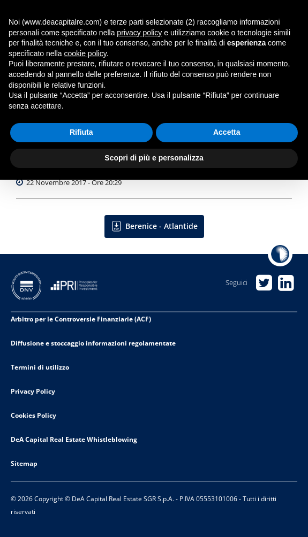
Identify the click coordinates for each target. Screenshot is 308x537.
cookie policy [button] (85, 53)
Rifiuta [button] (81, 132)
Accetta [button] (227, 132)
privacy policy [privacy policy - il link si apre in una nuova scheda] (139, 32)
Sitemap (24, 463)
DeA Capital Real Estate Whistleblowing (74, 439)
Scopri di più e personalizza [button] (153, 158)
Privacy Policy (33, 391)
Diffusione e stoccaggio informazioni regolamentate (93, 343)
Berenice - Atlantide (161, 226)
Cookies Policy (33, 415)
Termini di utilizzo (40, 367)
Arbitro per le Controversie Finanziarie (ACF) (81, 319)
